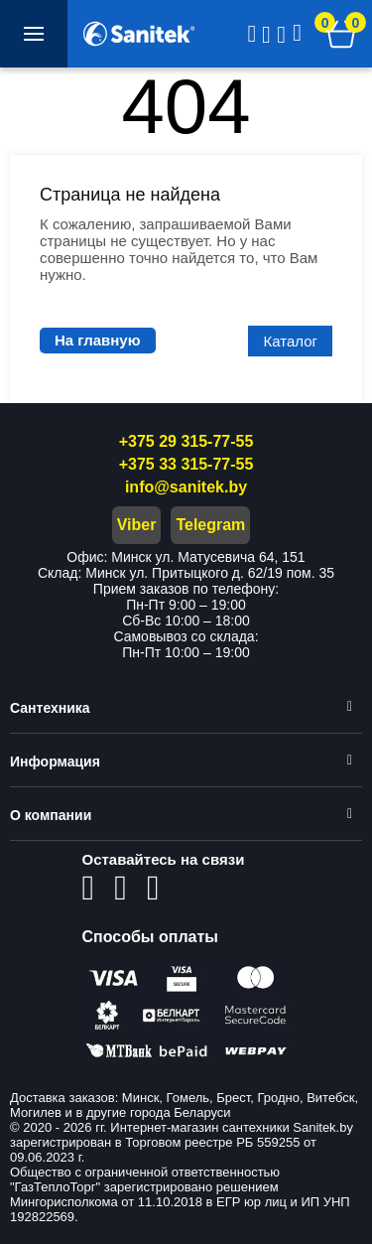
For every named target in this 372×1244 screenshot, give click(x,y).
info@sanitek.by (186, 487)
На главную (98, 340)
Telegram (210, 524)
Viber (137, 524)
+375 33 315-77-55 (186, 464)
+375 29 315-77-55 (186, 441)
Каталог (290, 341)
